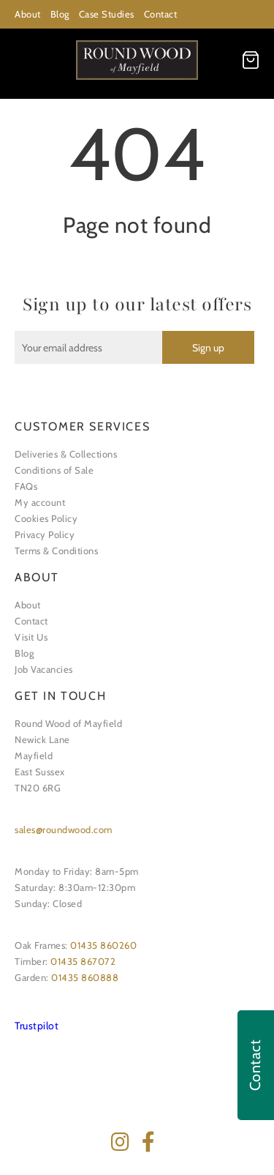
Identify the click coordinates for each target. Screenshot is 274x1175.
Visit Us (31, 637)
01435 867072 (82, 961)
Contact (161, 14)
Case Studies (106, 14)
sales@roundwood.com (64, 829)
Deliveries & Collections (66, 454)
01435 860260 (103, 945)
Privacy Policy (45, 534)
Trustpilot (36, 1025)
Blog (59, 14)
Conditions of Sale (54, 470)
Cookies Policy (46, 518)
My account (40, 502)
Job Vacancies (44, 669)
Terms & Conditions (56, 550)
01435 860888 (84, 977)
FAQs (26, 486)
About (28, 14)
